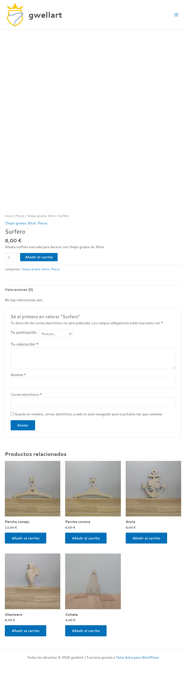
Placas (19, 215)
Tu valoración (25, 344)
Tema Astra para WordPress (137, 657)
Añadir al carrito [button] (25, 538)
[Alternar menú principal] (176, 15)
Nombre (18, 374)
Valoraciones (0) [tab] (19, 289)
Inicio (9, 215)
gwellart (45, 14)
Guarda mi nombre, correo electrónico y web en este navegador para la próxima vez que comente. (89, 414)
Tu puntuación (24, 332)
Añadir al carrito (39, 257)
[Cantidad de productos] (11, 257)
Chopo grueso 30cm (41, 215)
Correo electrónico (26, 394)
